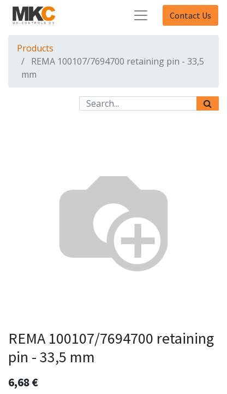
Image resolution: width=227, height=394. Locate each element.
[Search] (207, 103)
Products (35, 48)
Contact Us (190, 15)
